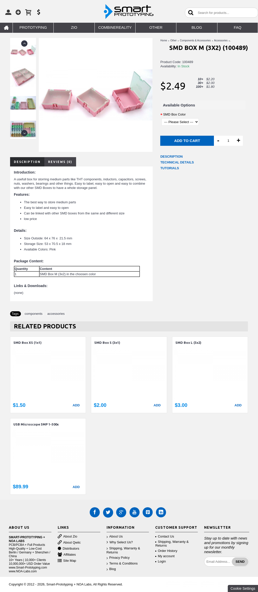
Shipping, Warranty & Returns (123, 550)
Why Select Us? (120, 542)
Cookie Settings (243, 588)
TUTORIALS (169, 168)
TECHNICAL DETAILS (177, 162)
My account (164, 556)
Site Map (67, 561)
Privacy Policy (118, 558)
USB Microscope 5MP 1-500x (36, 424)
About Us (115, 536)
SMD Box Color (174, 114)
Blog (111, 569)
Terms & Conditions (122, 563)
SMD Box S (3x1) (107, 342)
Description (27, 161)
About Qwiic (69, 543)
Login (160, 561)
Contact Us (164, 536)
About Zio (67, 536)
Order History (166, 551)
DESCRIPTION (171, 156)
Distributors (68, 549)
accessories (56, 314)
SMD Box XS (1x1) (27, 342)
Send (240, 561)
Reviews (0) (60, 161)
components (34, 314)
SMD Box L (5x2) (188, 342)
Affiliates (67, 555)
